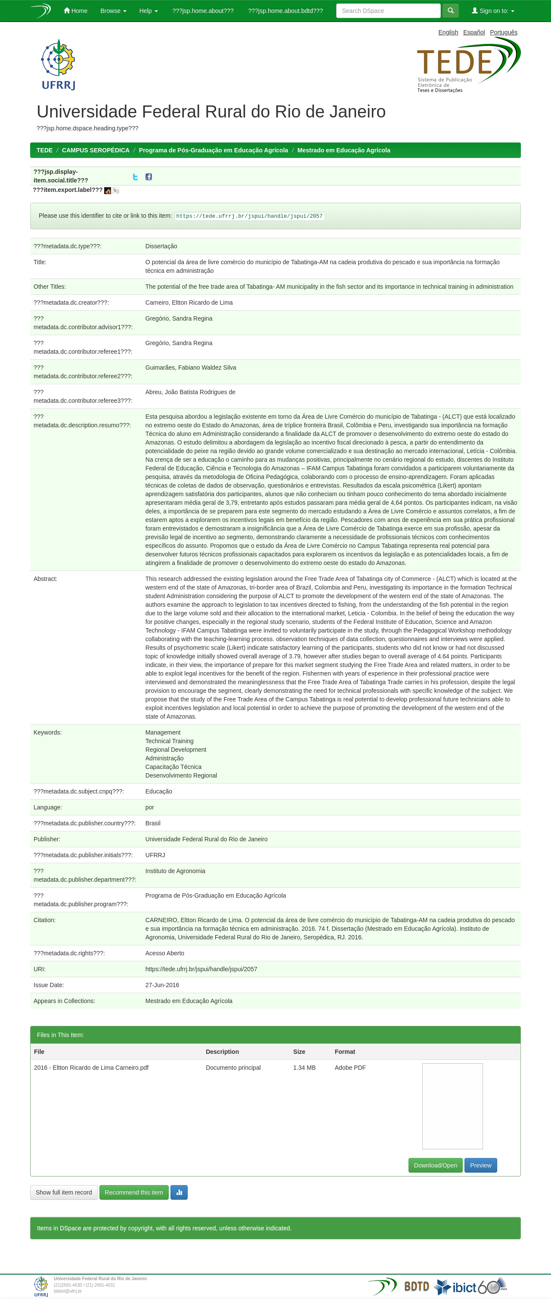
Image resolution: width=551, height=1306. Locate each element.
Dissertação (161, 246)
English (448, 32)
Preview (481, 1165)
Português (503, 32)
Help (148, 10)
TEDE (45, 150)
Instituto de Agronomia (175, 871)
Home (75, 10)
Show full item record (64, 1192)
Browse (113, 10)
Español (474, 32)
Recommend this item (134, 1192)
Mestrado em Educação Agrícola (343, 150)
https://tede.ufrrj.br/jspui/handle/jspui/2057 (201, 969)
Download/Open (435, 1165)
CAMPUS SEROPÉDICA (96, 150)
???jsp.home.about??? (202, 10)
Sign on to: (493, 10)
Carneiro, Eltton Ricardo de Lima (189, 302)
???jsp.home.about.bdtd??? (285, 10)
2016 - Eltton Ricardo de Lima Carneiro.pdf (91, 1067)
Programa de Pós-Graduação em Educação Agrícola (213, 150)
